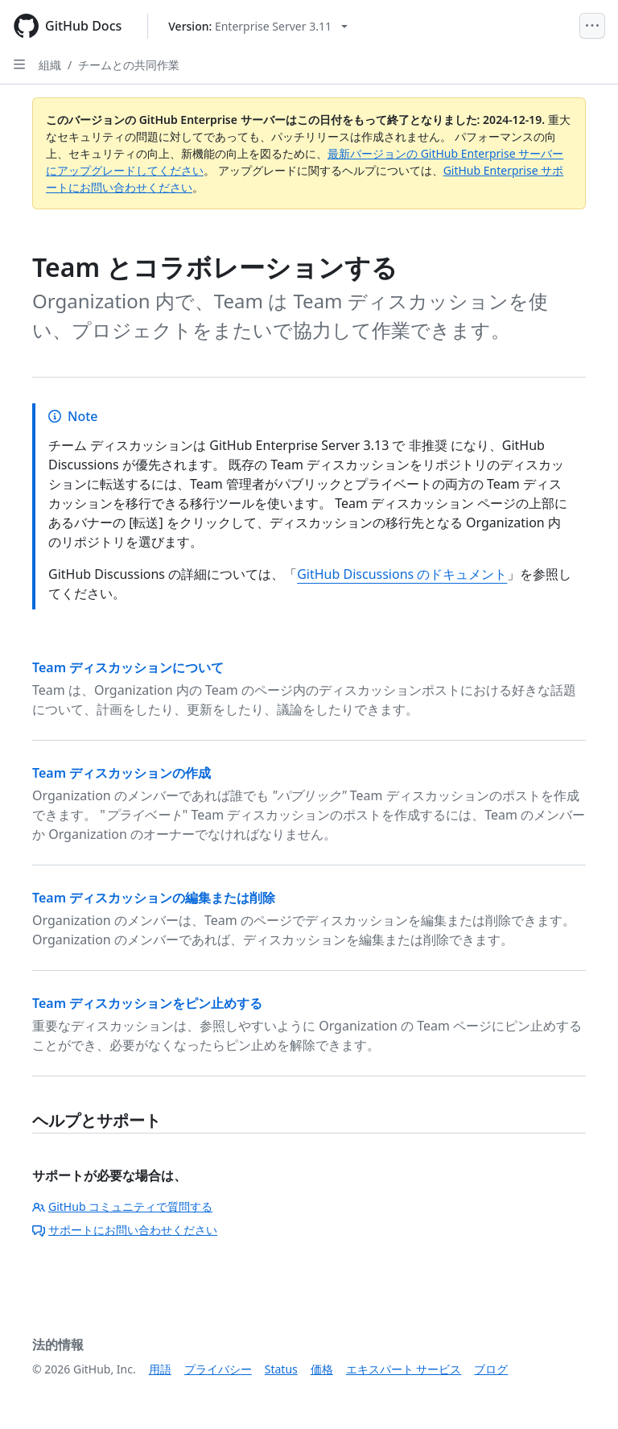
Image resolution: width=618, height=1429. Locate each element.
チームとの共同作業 (128, 64)
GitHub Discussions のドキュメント (402, 574)
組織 (50, 64)
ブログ (491, 1369)
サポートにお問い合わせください (124, 1229)
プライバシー (218, 1369)
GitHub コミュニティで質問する (122, 1206)
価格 (322, 1369)
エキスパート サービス (404, 1369)
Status (281, 1369)
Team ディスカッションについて (128, 667)
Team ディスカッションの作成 (121, 773)
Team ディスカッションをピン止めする (147, 1003)
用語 (160, 1369)
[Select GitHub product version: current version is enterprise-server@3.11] (258, 26)
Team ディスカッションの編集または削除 (153, 898)
